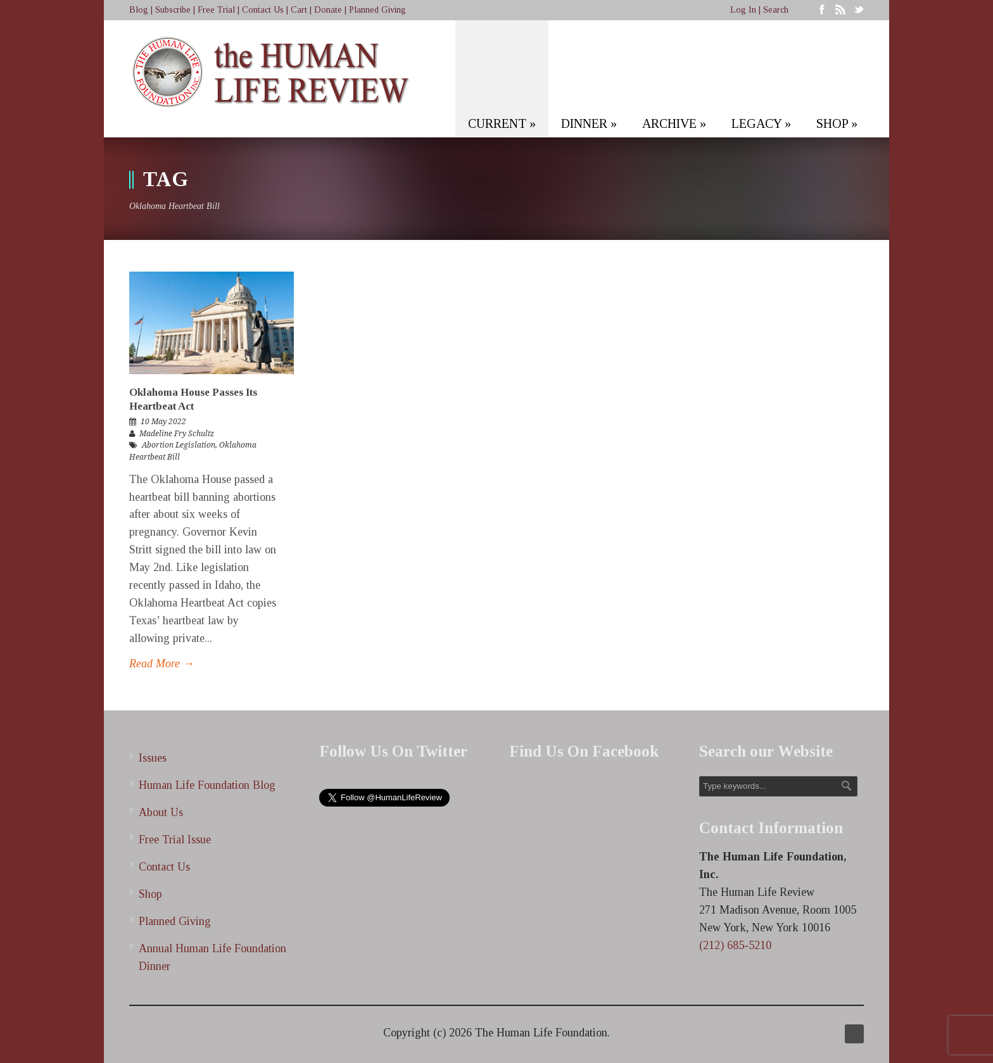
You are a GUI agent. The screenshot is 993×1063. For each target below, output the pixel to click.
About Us (161, 812)
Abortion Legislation (178, 445)
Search (775, 10)
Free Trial (216, 10)
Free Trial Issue (175, 839)
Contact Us (263, 10)
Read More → (161, 663)
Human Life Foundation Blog (207, 785)
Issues (153, 758)
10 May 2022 (163, 421)
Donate (328, 10)
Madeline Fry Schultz (176, 433)
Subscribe (173, 10)
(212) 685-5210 (735, 945)
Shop (150, 894)
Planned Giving (377, 10)
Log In (743, 10)
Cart (299, 10)
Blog (138, 10)
